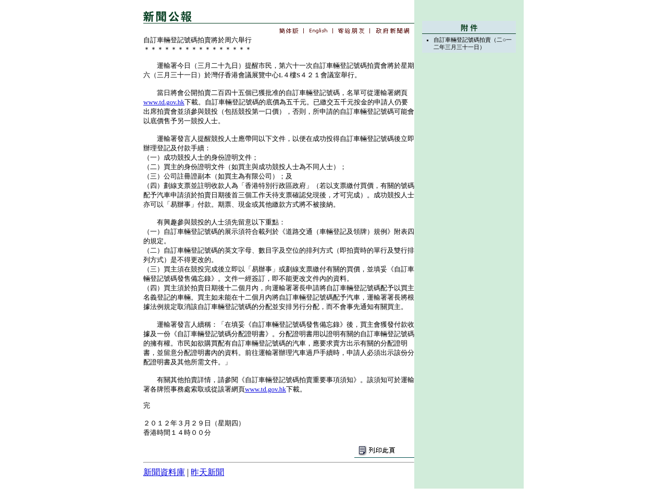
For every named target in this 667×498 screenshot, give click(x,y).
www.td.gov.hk (163, 102)
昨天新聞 (207, 472)
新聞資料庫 (164, 472)
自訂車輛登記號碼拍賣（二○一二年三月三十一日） (473, 43)
